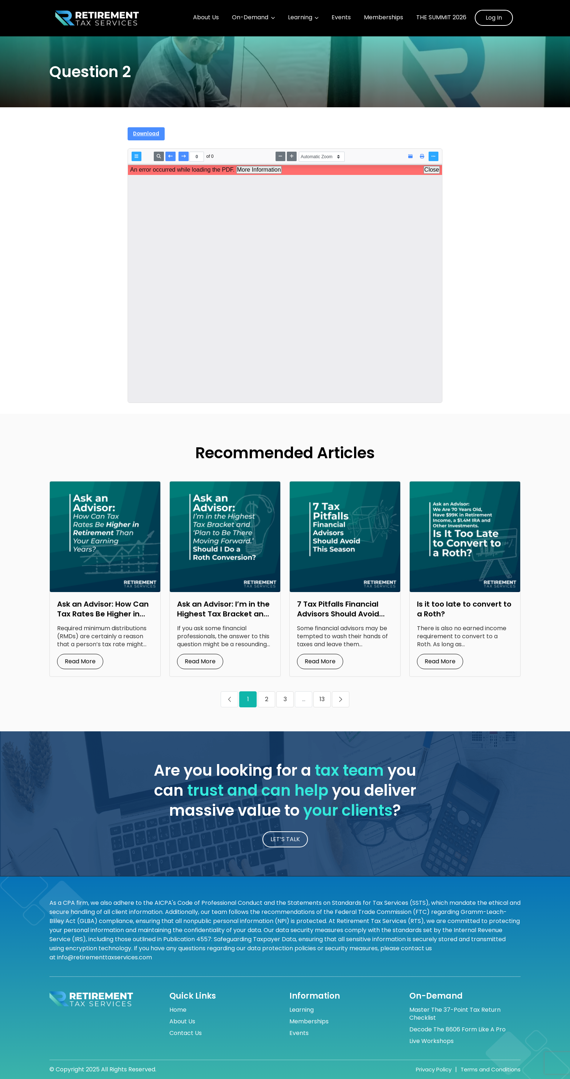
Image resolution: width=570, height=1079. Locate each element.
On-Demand (250, 17)
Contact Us (185, 1033)
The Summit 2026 (441, 17)
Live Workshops (431, 1041)
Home (177, 1010)
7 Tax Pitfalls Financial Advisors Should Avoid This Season (338, 614)
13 (322, 699)
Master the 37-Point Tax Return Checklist (455, 1014)
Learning (300, 17)
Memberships (383, 17)
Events (341, 17)
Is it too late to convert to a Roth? (464, 609)
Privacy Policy (433, 1069)
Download (146, 133)
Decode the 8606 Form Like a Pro (457, 1030)
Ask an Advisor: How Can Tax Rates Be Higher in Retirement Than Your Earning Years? (103, 619)
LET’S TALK (285, 839)
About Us (206, 17)
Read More (80, 661)
